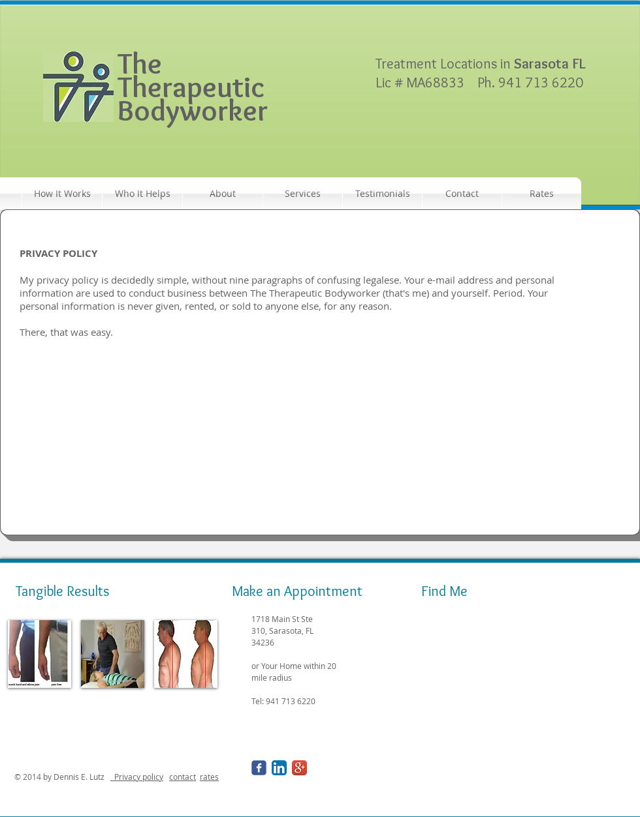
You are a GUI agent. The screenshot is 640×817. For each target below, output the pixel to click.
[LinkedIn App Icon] (279, 767)
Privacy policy (136, 776)
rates (209, 776)
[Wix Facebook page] (258, 767)
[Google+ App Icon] (299, 767)
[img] (39, 654)
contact (182, 776)
